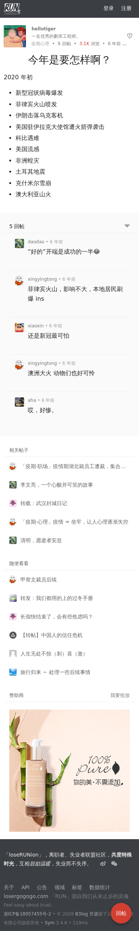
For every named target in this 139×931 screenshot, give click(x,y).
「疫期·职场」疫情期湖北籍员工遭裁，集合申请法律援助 (75, 466)
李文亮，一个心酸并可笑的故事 (56, 485)
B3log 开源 (86, 914)
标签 (77, 887)
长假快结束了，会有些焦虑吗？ (56, 617)
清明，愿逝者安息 (41, 540)
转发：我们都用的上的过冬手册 (56, 598)
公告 (42, 887)
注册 (126, 8)
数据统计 (99, 887)
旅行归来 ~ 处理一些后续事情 (55, 672)
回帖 (64, 43)
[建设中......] (114, 864)
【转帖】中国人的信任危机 (51, 635)
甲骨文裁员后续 (38, 580)
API (25, 887)
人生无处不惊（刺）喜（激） (54, 654)
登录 (108, 8)
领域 (59, 887)
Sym (49, 922)
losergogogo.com (26, 896)
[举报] (129, 36)
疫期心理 (40, 43)
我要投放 (120, 695)
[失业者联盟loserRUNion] (103, 864)
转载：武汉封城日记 (43, 503)
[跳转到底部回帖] (127, 226)
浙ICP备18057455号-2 (27, 914)
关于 (9, 887)
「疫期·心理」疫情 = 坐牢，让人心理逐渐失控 (74, 522)
